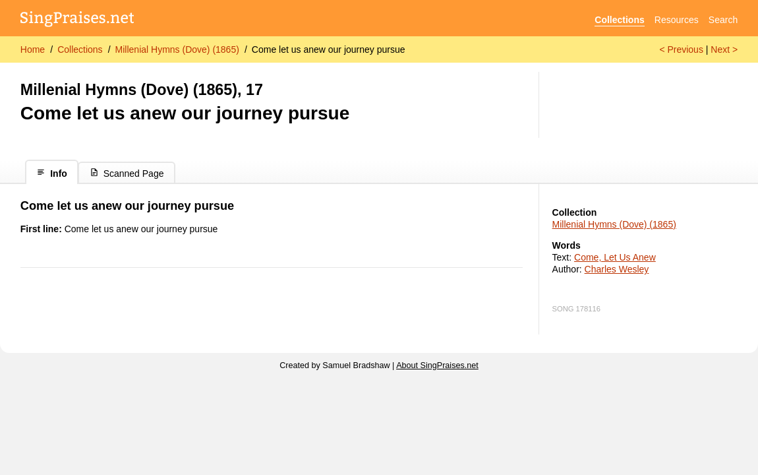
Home (32, 49)
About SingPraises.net (437, 365)
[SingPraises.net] (77, 20)
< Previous (681, 49)
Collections (619, 20)
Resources (677, 20)
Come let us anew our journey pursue (328, 49)
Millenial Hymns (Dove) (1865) (177, 49)
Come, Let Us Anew (615, 257)
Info (51, 173)
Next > (724, 49)
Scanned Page (127, 173)
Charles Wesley (617, 269)
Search (723, 20)
